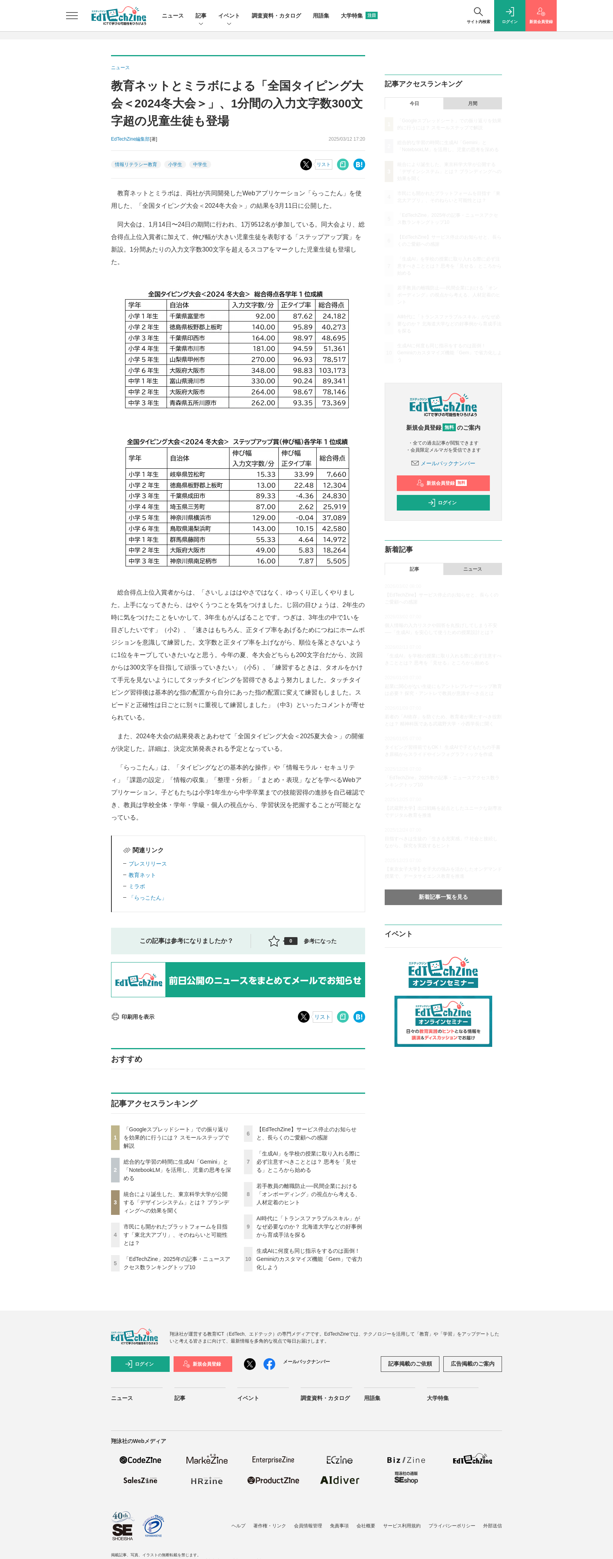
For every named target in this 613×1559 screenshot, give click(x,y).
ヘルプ (238, 1526)
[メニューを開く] (72, 15)
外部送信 (492, 1526)
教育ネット (142, 875)
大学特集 (359, 16)
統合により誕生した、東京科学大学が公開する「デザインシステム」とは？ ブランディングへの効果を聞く (176, 1202)
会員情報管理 (308, 1526)
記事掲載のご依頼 (410, 1364)
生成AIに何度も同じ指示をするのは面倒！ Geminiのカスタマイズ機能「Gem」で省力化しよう (309, 1259)
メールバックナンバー (443, 463)
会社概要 (366, 1526)
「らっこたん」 (148, 898)
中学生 (200, 164)
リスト (324, 164)
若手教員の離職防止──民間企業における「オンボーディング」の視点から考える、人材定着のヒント (308, 1194)
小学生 (175, 164)
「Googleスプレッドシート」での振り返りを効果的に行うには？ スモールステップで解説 (176, 1137)
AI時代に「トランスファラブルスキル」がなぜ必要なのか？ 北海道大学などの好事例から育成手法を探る (309, 1226)
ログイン (442, 503)
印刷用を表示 (132, 1017)
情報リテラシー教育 (136, 164)
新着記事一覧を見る (443, 897)
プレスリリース (148, 864)
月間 (472, 103)
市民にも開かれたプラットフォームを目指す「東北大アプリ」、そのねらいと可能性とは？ (176, 1234)
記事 (200, 16)
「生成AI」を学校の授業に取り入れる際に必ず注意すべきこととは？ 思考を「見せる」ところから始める (308, 1161)
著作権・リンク (269, 1526)
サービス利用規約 (402, 1526)
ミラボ (137, 886)
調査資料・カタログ (276, 16)
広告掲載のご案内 (473, 1364)
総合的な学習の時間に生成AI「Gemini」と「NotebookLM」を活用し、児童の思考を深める (177, 1170)
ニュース (173, 16)
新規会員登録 (441, 483)
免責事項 (339, 1526)
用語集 (321, 16)
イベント (229, 16)
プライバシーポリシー (451, 1526)
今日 (414, 103)
